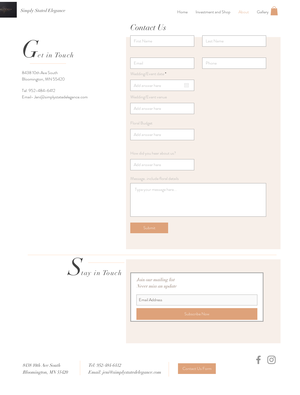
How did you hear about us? (153, 153)
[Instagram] (271, 359)
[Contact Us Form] (197, 368)
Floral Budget (141, 123)
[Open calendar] (186, 85)
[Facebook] (258, 359)
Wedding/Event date (149, 74)
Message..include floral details (154, 178)
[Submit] (149, 228)
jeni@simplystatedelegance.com (132, 372)
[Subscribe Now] (196, 314)
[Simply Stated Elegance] (43, 10)
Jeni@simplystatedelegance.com (61, 97)
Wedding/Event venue (148, 97)
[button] (274, 10)
